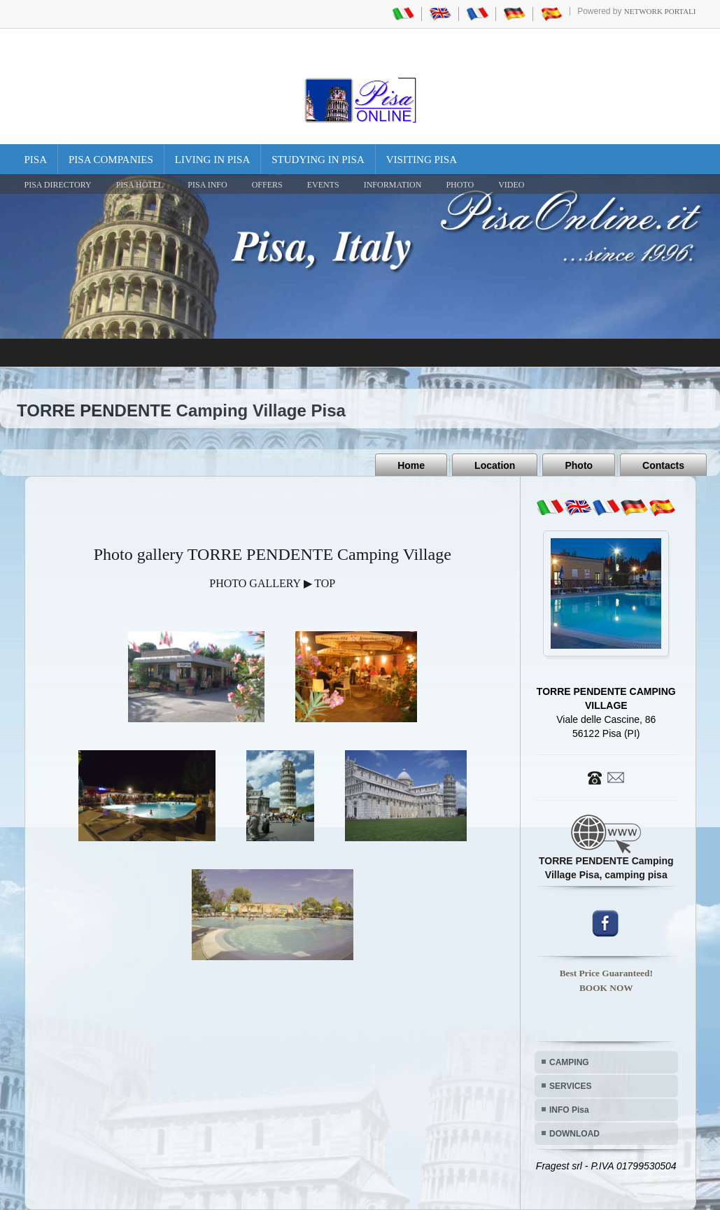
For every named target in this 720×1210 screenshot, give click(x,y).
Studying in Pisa (318, 159)
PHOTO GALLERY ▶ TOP (272, 583)
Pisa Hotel (140, 185)
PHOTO (460, 185)
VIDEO (511, 185)
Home (411, 465)
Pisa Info (207, 185)
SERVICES (570, 1086)
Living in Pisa (212, 159)
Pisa (36, 159)
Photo (579, 465)
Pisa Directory (58, 185)
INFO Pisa (569, 1110)
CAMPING (569, 1062)
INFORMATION (393, 185)
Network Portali (660, 11)
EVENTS (323, 185)
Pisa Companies (111, 159)
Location (494, 465)
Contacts (663, 465)
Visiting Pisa (421, 159)
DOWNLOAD (574, 1134)
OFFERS (267, 185)
